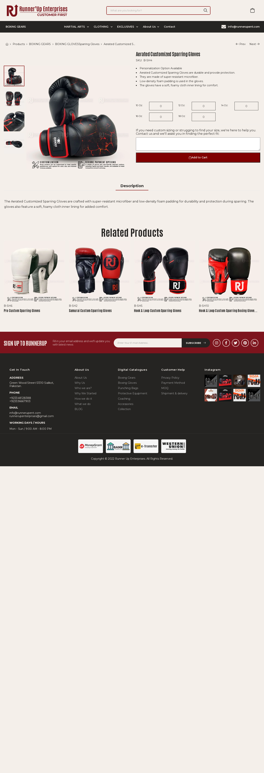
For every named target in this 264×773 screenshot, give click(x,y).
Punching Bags (128, 388)
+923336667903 (19, 401)
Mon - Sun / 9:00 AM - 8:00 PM (30, 428)
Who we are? (83, 388)
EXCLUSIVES (126, 26)
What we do (83, 404)
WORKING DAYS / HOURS (27, 422)
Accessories (125, 404)
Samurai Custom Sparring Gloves (90, 310)
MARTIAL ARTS (75, 26)
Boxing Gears (126, 377)
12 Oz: (181, 105)
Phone (14, 392)
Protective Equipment (132, 393)
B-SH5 (138, 305)
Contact (169, 26)
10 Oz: (139, 105)
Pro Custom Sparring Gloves (22, 310)
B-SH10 (204, 305)
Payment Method (173, 383)
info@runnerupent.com (240, 26)
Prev (240, 44)
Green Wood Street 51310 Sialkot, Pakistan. (31, 384)
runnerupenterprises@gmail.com (31, 416)
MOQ (164, 388)
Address (16, 377)
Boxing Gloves (127, 383)
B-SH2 (73, 305)
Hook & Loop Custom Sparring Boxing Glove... (228, 310)
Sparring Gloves (89, 44)
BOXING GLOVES (67, 44)
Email (13, 407)
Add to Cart (198, 157)
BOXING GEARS (40, 44)
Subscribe (196, 342)
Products (19, 44)
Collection (124, 409)
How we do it (83, 398)
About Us (149, 26)
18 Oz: (181, 116)
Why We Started (86, 393)
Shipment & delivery (174, 393)
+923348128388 (20, 398)
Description (132, 186)
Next (252, 44)
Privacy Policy (170, 377)
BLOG (79, 409)
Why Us (80, 383)
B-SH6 (8, 305)
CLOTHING (101, 26)
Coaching (124, 398)
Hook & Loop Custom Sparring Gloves (157, 310)
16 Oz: (139, 116)
